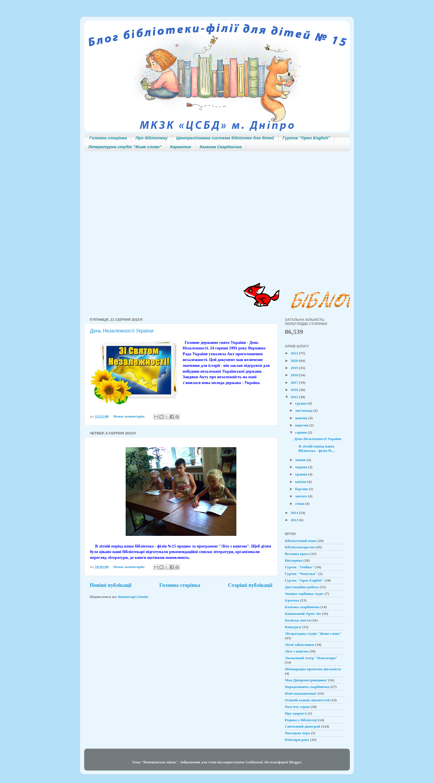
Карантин (180, 146)
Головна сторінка (108, 137)
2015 (295, 397)
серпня (301, 432)
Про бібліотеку (151, 137)
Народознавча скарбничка (307, 687)
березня (302, 489)
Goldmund (253, 762)
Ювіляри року (297, 740)
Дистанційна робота (302, 587)
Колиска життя (298, 620)
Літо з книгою (296, 651)
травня (301, 474)
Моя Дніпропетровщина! (306, 680)
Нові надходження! (301, 693)
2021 (295, 353)
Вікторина (294, 560)
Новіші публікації (110, 585)
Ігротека (292, 600)
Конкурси (293, 627)
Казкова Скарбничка (221, 146)
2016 (295, 390)
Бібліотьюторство (300, 547)
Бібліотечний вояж (300, 541)
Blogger (295, 762)
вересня (302, 425)
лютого (301, 496)
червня (301, 467)
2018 (295, 375)
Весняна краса (297, 554)
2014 (295, 513)
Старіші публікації (250, 585)
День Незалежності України (121, 331)
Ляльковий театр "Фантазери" (311, 658)
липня (301, 460)
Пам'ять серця (297, 707)
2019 (295, 368)
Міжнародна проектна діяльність (313, 669)
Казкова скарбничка (302, 607)
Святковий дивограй (302, 726)
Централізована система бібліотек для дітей (225, 137)
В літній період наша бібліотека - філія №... (314, 448)
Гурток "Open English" (306, 137)
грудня (301, 403)
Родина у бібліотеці (301, 720)
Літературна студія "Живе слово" (125, 146)
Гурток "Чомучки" (301, 574)
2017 (295, 382)
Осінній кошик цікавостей (307, 700)
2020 (295, 361)
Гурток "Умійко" (299, 567)
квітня (301, 482)
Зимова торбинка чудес (304, 594)
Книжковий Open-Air (303, 613)
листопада (304, 410)
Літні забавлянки (299, 645)
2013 (295, 520)
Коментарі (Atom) (133, 597)
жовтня (301, 418)
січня (300, 503)
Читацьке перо (297, 733)
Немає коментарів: (129, 416)
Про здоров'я (296, 713)
